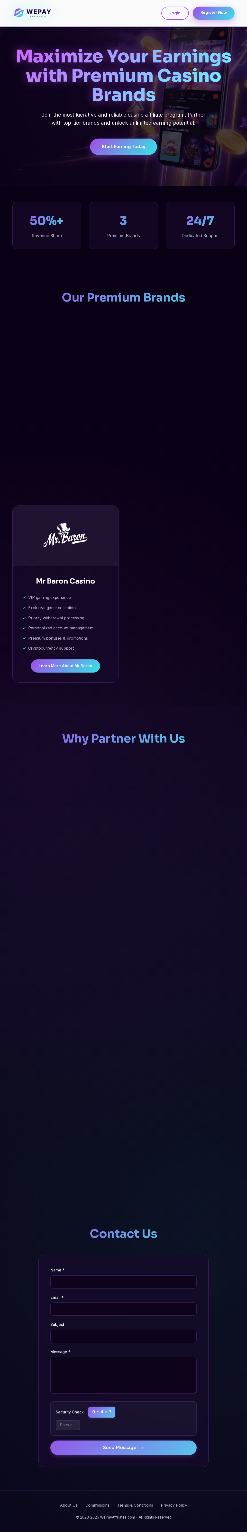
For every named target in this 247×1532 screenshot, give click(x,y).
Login (175, 13)
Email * (57, 1297)
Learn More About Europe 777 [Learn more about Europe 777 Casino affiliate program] (181, 479)
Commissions (97, 1505)
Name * (57, 1270)
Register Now (214, 12)
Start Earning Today (123, 147)
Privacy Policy (174, 1505)
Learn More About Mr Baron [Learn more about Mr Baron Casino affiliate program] (65, 666)
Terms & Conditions (135, 1505)
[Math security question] (68, 1425)
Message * (60, 1351)
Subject (57, 1324)
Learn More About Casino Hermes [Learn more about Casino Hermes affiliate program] (65, 479)
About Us (69, 1505)
